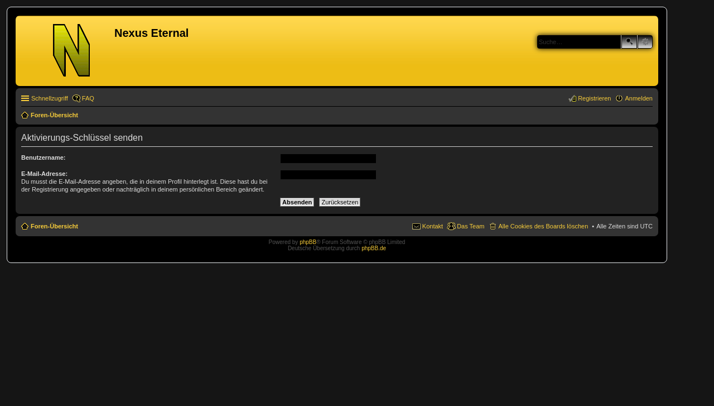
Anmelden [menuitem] (639, 98)
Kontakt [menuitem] (432, 226)
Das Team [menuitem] (470, 226)
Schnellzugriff (49, 98)
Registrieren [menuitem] (594, 98)
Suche (629, 42)
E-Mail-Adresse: (44, 173)
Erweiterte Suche (645, 42)
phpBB (308, 242)
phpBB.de (373, 248)
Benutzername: (43, 157)
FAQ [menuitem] (88, 98)
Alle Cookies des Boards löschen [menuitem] (543, 226)
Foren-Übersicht (54, 226)
